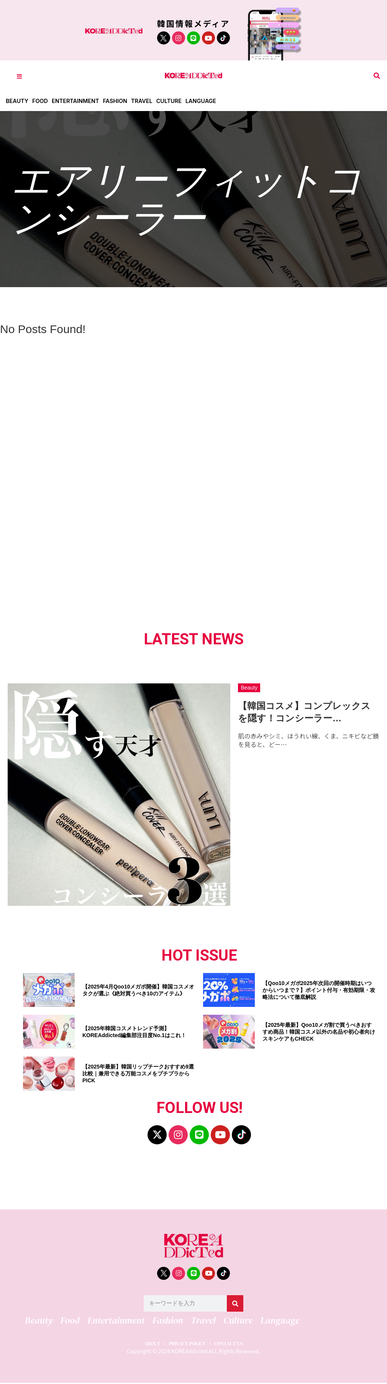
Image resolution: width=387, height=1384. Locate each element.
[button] (377, 76)
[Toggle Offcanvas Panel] (19, 76)
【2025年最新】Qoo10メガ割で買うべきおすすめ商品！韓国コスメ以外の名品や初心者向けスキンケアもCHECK (318, 1032)
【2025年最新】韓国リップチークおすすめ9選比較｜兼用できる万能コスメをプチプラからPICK (138, 1073)
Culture (175, 101)
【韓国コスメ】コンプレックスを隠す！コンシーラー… (304, 712)
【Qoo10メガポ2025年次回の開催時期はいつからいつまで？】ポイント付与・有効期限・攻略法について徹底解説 (318, 990)
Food (41, 101)
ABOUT (145, 1343)
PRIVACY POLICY (186, 1343)
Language (208, 101)
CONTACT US (235, 1343)
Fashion (119, 101)
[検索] (235, 1303)
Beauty (17, 101)
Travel (147, 101)
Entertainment (78, 101)
